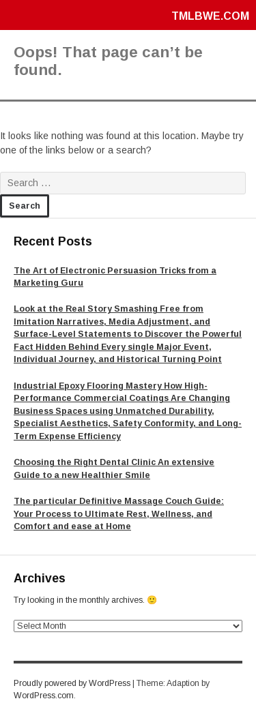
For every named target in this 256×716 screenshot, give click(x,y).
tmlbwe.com (210, 16)
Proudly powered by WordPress (72, 683)
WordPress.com (44, 695)
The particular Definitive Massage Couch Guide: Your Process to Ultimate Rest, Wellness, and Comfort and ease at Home (119, 513)
